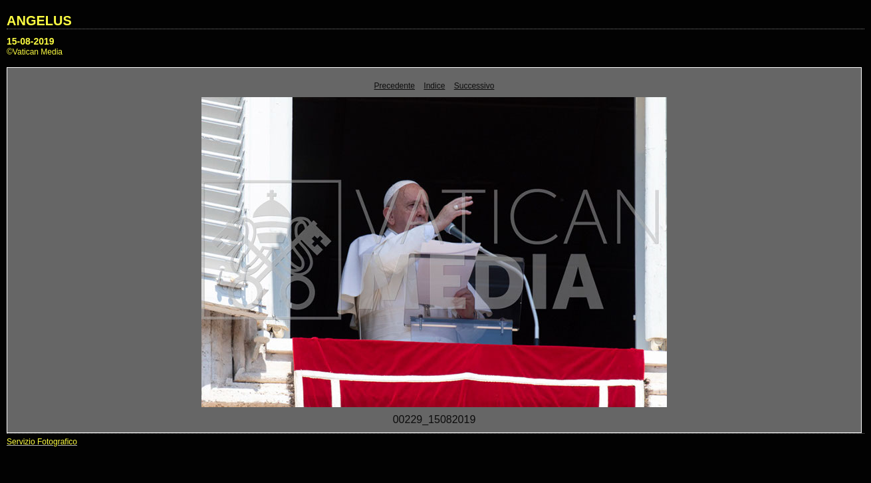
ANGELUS (39, 20)
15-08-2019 (31, 41)
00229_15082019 (434, 419)
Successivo (474, 85)
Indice (434, 85)
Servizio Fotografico (42, 441)
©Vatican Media (34, 52)
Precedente (394, 85)
